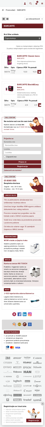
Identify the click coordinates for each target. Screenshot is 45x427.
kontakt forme (9, 129)
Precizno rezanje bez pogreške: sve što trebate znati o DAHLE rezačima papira (19, 214)
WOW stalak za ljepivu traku (15, 240)
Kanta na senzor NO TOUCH (15, 263)
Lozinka (7, 149)
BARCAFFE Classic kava (28, 56)
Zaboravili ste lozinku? (13, 170)
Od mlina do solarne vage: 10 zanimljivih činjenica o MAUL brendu (19, 228)
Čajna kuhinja (22, 38)
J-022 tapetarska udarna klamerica (19, 293)
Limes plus (10, 3)
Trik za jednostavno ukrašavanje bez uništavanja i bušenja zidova (18, 201)
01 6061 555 (23, 127)
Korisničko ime (9, 142)
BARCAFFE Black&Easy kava (28, 85)
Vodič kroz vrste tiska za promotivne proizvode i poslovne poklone (22, 221)
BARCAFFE (20, 58)
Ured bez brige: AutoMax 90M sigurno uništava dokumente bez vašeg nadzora (22, 207)
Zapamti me (10, 157)
